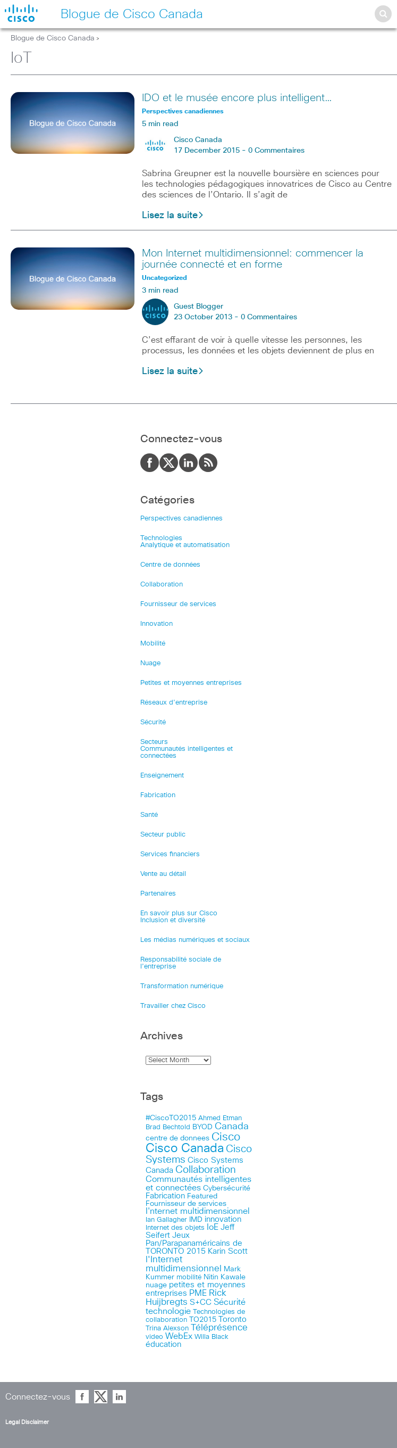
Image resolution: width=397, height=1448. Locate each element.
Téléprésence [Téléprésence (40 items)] (219, 1328)
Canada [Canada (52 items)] (232, 1126)
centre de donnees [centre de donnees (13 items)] (177, 1138)
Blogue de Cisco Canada (53, 38)
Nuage (150, 663)
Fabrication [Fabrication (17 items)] (165, 1196)
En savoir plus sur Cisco (178, 913)
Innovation (156, 623)
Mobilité (152, 643)
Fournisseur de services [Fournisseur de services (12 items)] (186, 1203)
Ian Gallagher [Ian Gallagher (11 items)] (166, 1219)
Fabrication (157, 795)
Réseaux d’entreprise (173, 702)
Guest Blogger (198, 306)
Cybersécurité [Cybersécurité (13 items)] (226, 1188)
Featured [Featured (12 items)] (202, 1196)
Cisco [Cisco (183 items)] (226, 1137)
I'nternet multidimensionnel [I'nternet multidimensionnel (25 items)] (198, 1211)
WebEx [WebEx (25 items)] (178, 1337)
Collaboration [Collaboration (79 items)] (205, 1170)
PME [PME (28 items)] (198, 1293)
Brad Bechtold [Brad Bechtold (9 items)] (168, 1127)
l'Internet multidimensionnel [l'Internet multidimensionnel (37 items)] (184, 1264)
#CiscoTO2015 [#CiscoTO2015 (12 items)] (171, 1118)
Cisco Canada (198, 140)
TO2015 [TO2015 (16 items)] (202, 1319)
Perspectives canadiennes (181, 518)
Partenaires (158, 893)
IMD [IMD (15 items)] (195, 1219)
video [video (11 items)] (154, 1337)
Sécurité (153, 722)
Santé (149, 815)
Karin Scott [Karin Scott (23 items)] (228, 1251)
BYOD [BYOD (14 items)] (202, 1127)
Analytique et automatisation (185, 545)
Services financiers (170, 854)
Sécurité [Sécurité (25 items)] (230, 1302)
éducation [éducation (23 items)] (163, 1344)
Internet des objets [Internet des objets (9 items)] (175, 1227)
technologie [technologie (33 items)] (168, 1311)
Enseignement (162, 775)
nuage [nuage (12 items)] (156, 1285)
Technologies (161, 538)
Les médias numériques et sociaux (195, 940)
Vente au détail (163, 874)
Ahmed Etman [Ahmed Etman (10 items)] (220, 1118)
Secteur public (162, 834)
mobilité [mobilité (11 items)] (188, 1277)
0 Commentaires (276, 150)
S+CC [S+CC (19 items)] (201, 1302)
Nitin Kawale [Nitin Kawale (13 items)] (225, 1277)
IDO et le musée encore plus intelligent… (237, 98)
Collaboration (161, 584)
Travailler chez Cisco (173, 1006)
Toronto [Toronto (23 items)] (232, 1319)
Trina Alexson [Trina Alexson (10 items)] (167, 1328)
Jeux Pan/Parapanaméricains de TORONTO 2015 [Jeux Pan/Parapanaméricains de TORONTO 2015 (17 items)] (194, 1243)
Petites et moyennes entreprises (191, 683)
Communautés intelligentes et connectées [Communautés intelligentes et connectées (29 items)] (198, 1183)
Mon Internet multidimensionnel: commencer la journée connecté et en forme (253, 259)
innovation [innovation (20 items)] (223, 1219)
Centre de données (170, 564)
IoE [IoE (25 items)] (212, 1227)
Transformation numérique (181, 986)
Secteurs (154, 742)
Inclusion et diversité (172, 920)
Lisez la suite (173, 215)
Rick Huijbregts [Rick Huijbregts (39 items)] (186, 1298)
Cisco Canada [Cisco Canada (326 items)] (185, 1149)
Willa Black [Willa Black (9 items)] (212, 1337)
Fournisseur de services (178, 604)
